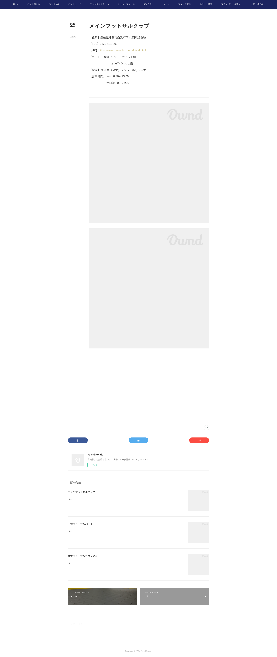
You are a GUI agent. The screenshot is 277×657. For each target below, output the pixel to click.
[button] (16, 4)
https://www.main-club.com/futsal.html (122, 50)
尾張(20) (115, 418)
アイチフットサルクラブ (81, 492)
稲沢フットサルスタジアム (83, 556)
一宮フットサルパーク (80, 524)
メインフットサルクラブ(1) (100, 418)
